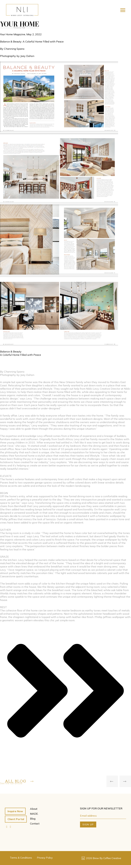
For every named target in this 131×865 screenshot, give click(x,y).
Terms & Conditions (21, 857)
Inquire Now (15, 811)
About (33, 808)
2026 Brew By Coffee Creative (101, 858)
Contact (35, 823)
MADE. (34, 813)
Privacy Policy (45, 857)
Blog (32, 818)
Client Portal (16, 819)
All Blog (19, 781)
